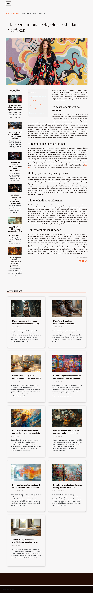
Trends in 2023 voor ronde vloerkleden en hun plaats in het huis (25, 542)
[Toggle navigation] (8, 3)
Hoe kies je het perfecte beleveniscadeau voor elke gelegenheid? (15, 262)
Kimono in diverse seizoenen (36, 109)
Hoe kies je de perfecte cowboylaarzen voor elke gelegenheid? (63, 324)
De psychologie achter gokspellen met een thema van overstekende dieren (67, 378)
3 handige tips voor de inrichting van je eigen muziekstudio (15, 166)
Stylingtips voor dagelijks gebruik (37, 105)
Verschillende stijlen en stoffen (37, 101)
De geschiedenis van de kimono (37, 97)
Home (7, 13)
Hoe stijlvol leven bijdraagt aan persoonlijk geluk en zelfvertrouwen (15, 231)
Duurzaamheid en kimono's (36, 113)
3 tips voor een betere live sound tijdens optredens (15, 107)
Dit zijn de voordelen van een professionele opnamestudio (15, 199)
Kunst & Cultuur (15, 13)
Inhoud (33, 92)
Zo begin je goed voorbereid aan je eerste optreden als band (15, 135)
